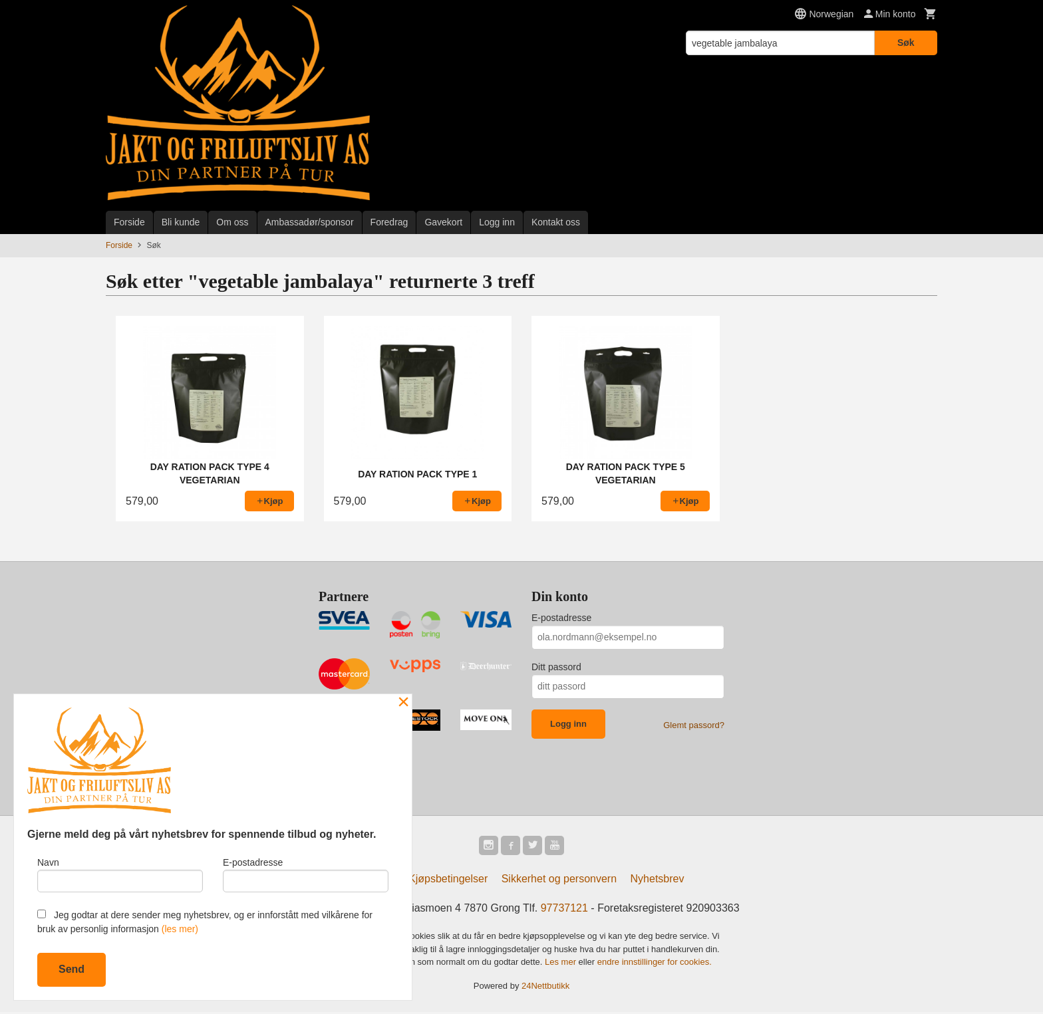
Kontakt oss (555, 222)
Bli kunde (181, 222)
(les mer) (180, 929)
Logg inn (497, 222)
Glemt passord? (693, 725)
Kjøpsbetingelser (448, 880)
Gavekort (443, 222)
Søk (906, 42)
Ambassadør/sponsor (309, 222)
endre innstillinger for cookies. (654, 964)
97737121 (564, 910)
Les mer (562, 964)
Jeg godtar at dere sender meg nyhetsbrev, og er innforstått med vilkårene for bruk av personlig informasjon (204, 922)
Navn (120, 873)
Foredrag (389, 222)
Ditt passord (556, 667)
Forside (129, 222)
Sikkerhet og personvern (559, 880)
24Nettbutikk (545, 988)
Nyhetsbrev (657, 880)
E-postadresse (561, 617)
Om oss (232, 222)
